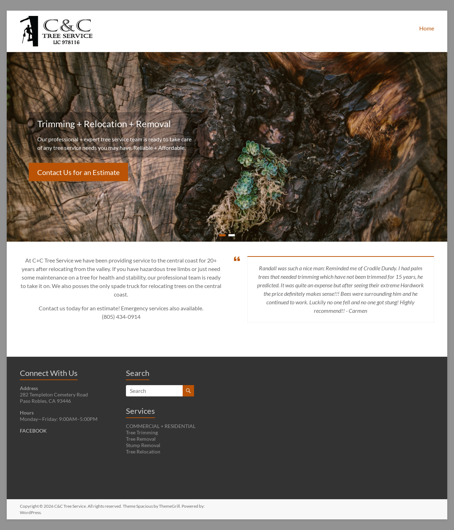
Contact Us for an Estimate (78, 172)
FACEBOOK (33, 431)
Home (426, 28)
